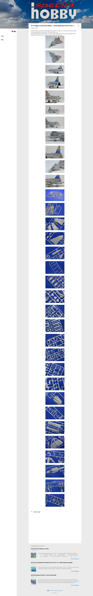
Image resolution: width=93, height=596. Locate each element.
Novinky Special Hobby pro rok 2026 (40, 548)
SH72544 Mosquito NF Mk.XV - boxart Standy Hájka (43, 575)
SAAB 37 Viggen (37, 511)
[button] (78, 26)
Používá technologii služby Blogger (54, 590)
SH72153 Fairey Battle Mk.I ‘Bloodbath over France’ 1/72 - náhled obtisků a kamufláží (51, 562)
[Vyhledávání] (80, 3)
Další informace (75, 558)
